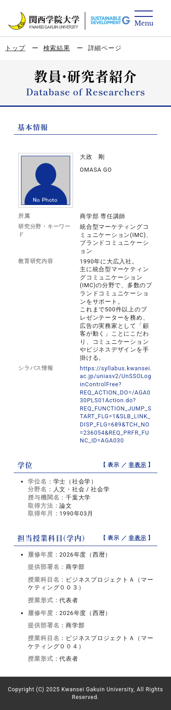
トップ (15, 48)
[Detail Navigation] (143, 19)
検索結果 (56, 48)
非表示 (137, 465)
